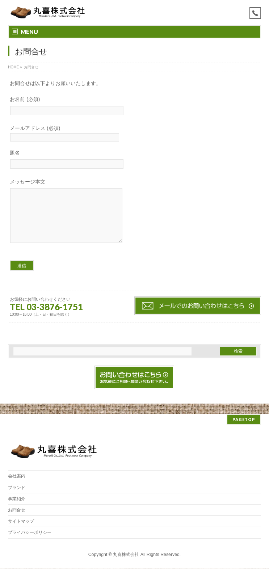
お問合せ (16, 510)
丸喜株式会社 (126, 554)
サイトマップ (21, 521)
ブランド (16, 487)
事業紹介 (16, 499)
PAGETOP (243, 419)
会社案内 (16, 476)
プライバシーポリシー (29, 532)
